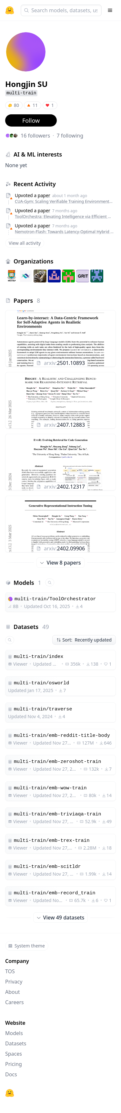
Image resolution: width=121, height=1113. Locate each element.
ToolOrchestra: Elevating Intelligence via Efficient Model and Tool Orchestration (64, 216)
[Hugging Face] (9, 1093)
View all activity (25, 243)
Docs (11, 1074)
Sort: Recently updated (84, 640)
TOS (10, 971)
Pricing (13, 1064)
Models (14, 1033)
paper (44, 195)
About (12, 991)
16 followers (35, 135)
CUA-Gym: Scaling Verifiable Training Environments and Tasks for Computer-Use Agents (64, 201)
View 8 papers (60, 562)
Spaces (13, 1053)
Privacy (13, 981)
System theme (26, 946)
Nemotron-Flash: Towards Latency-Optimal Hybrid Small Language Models (64, 231)
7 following (69, 135)
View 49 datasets (61, 917)
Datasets (15, 1043)
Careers (14, 1002)
